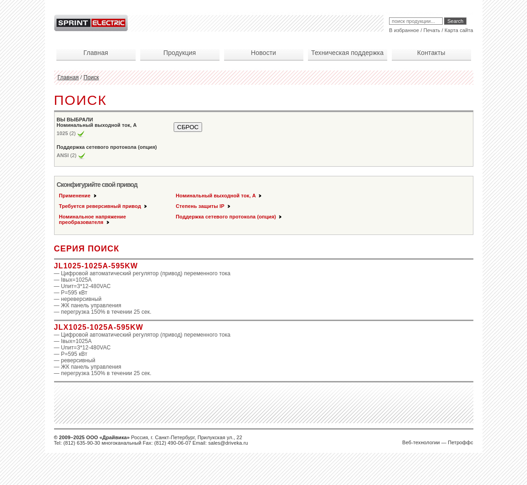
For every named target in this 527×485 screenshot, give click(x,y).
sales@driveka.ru (228, 443)
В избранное (404, 30)
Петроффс (460, 442)
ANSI (63, 155)
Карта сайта (459, 30)
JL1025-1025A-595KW (96, 266)
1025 (62, 133)
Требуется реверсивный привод (103, 206)
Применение (78, 195)
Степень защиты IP (203, 206)
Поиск (91, 77)
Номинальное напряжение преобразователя (92, 219)
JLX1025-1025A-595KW (98, 327)
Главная (68, 77)
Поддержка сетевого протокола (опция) (229, 216)
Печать (431, 30)
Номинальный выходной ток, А (219, 195)
